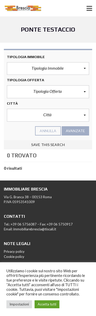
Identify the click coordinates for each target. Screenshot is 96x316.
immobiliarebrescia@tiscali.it (34, 229)
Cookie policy (14, 257)
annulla (48, 131)
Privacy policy (14, 251)
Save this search (48, 144)
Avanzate (75, 131)
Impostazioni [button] (19, 304)
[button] (48, 68)
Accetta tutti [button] (47, 304)
